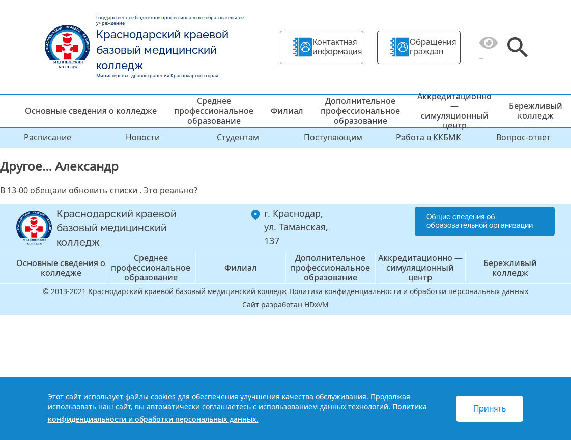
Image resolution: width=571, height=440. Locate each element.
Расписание (47, 137)
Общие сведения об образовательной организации (479, 221)
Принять (489, 409)
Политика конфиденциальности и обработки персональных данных (408, 291)
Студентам (238, 137)
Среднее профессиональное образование (213, 110)
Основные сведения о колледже (91, 110)
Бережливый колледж (535, 110)
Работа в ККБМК (428, 137)
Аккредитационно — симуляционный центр (454, 111)
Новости (143, 137)
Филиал (287, 110)
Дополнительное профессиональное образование (360, 110)
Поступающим (333, 137)
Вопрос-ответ (523, 137)
